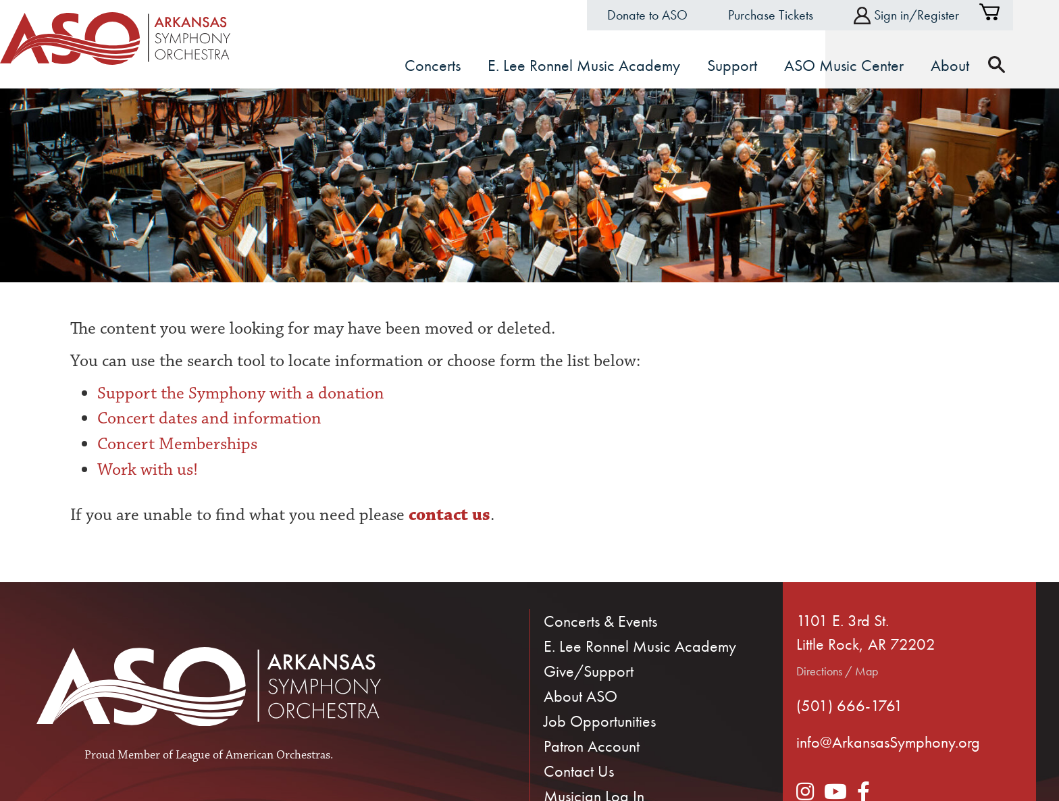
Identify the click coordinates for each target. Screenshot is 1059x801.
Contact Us (579, 770)
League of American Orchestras (253, 754)
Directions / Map (837, 670)
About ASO (580, 695)
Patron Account (592, 745)
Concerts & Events (600, 620)
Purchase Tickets (793, 15)
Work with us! (147, 468)
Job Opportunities (600, 720)
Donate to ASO (670, 15)
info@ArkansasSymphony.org (888, 741)
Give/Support (589, 670)
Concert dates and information (209, 417)
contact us (447, 514)
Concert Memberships (177, 443)
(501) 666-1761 (849, 704)
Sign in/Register (929, 15)
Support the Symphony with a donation (240, 392)
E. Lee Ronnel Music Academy (640, 645)
